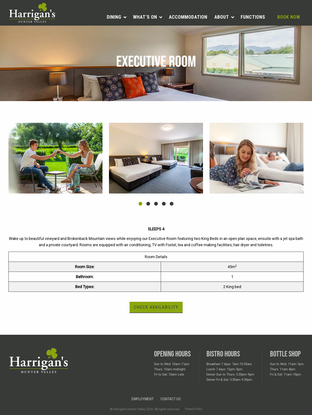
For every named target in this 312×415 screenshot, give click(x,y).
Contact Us (171, 399)
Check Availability (156, 307)
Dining (114, 17)
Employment (143, 399)
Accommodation (188, 17)
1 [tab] (140, 204)
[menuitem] (116, 17)
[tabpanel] (55, 158)
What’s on (145, 17)
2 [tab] (148, 204)
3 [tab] (156, 204)
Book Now (288, 17)
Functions (253, 17)
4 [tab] (164, 204)
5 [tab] (171, 204)
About (221, 17)
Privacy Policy (193, 409)
